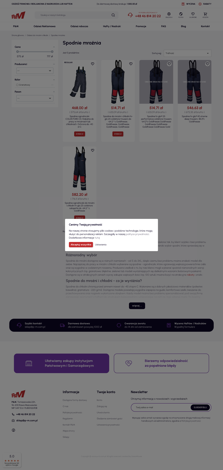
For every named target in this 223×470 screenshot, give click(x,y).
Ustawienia (100, 244)
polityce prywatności (137, 234)
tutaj (97, 237)
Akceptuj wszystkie (81, 244)
